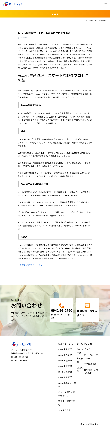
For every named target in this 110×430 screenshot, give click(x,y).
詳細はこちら (62, 310)
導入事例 (80, 367)
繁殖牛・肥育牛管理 (67, 393)
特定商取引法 (90, 369)
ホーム (85, 20)
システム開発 (65, 398)
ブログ (91, 20)
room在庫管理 (66, 374)
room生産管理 (66, 360)
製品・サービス (66, 357)
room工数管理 (66, 371)
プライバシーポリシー (91, 365)
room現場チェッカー (67, 382)
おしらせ (89, 357)
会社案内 (80, 373)
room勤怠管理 (66, 377)
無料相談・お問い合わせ (91, 374)
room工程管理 (66, 367)
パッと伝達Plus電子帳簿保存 (67, 388)
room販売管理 (66, 364)
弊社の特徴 (80, 362)
